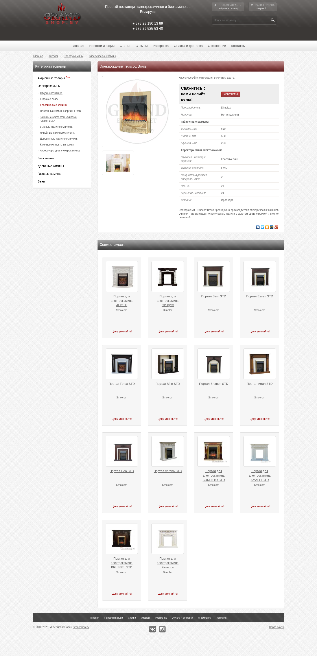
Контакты (238, 46)
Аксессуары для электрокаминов (60, 150)
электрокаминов (150, 7)
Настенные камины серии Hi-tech (60, 110)
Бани (41, 181)
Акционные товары (51, 78)
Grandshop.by (81, 627)
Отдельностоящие (51, 93)
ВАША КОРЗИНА (263, 7)
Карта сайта (276, 627)
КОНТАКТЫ (231, 94)
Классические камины (53, 105)
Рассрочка (161, 46)
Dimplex (226, 107)
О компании (217, 46)
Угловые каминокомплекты (56, 126)
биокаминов (178, 7)
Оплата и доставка (188, 46)
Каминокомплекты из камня (57, 144)
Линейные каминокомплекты (57, 132)
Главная (78, 46)
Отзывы (142, 46)
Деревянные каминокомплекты (59, 138)
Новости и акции (101, 46)
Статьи (125, 46)
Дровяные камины (51, 166)
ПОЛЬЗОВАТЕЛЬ (228, 7)
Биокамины (46, 158)
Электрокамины (49, 86)
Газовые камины (49, 173)
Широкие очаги (49, 99)
